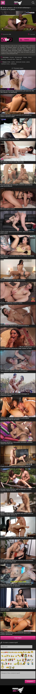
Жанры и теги (6, 62)
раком (28, 62)
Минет (29, 57)
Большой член (11, 59)
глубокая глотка (5, 63)
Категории (6, 57)
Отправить (30, 681)
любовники (13, 63)
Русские (12, 57)
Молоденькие (18, 57)
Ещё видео (18, 638)
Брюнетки (3, 59)
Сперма (25, 57)
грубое (13, 62)
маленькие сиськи (20, 62)
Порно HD (18, 59)
